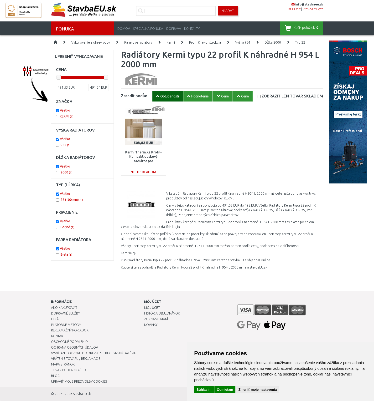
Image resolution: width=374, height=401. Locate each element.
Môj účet (152, 308)
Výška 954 (242, 42)
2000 (67, 172)
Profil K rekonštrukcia (205, 42)
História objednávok (162, 313)
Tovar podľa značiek (68, 370)
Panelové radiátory (138, 42)
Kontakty (192, 28)
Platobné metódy (66, 325)
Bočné (67, 227)
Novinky (150, 325)
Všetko (65, 110)
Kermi (170, 42)
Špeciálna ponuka (148, 28)
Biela (66, 254)
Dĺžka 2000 (273, 42)
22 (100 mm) (72, 200)
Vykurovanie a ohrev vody (90, 42)
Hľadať (228, 11)
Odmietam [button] (225, 389)
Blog (55, 376)
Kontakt (58, 336)
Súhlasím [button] (204, 389)
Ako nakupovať (64, 308)
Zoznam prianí (156, 319)
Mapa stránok (63, 364)
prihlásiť (294, 9)
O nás (55, 319)
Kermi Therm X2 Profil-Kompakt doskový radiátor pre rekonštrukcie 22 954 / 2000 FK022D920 (143, 161)
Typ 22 (300, 42)
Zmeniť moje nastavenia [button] (258, 389)
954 (66, 145)
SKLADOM (292, 96)
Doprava (173, 28)
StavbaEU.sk (82, 394)
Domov (123, 28)
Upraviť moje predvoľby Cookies (79, 381)
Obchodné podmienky (69, 342)
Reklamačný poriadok (69, 330)
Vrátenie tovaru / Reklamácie (75, 358)
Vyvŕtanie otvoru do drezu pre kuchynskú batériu (93, 353)
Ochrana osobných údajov (74, 347)
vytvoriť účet (313, 9)
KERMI (66, 116)
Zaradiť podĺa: (134, 95)
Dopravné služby (65, 313)
